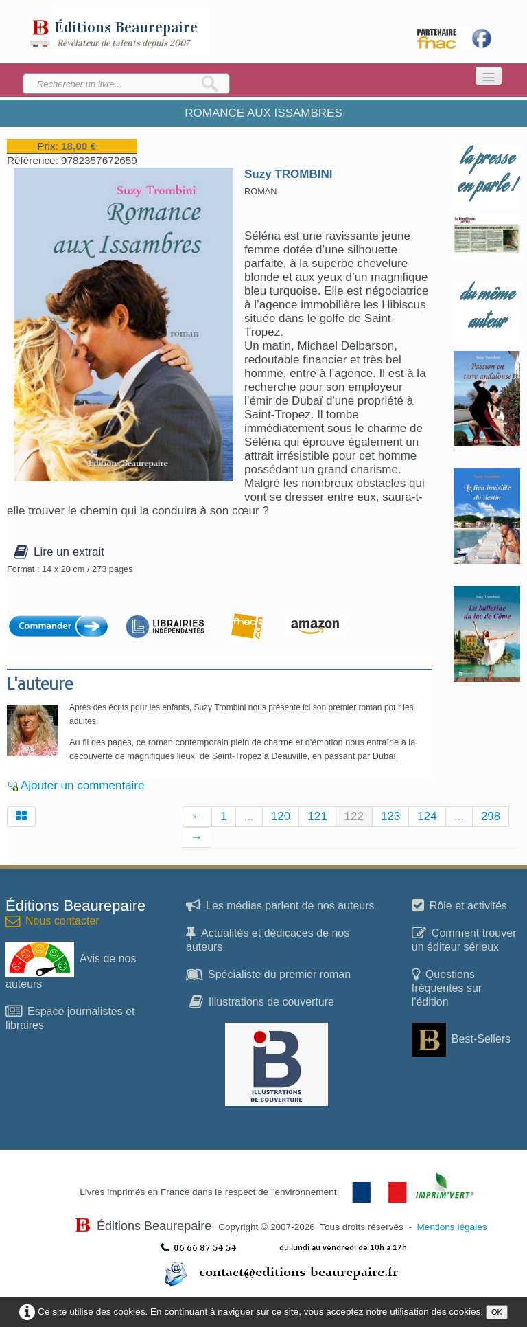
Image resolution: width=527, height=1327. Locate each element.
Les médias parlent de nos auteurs (280, 905)
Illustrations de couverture (261, 1002)
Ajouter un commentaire (82, 785)
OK (496, 1312)
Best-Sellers (461, 1039)
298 (490, 816)
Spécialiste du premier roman (268, 974)
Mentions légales (452, 1227)
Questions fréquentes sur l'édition (447, 988)
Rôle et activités (459, 905)
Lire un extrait (59, 551)
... (249, 816)
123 (390, 816)
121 (317, 816)
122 (354, 816)
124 (426, 816)
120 (280, 816)
